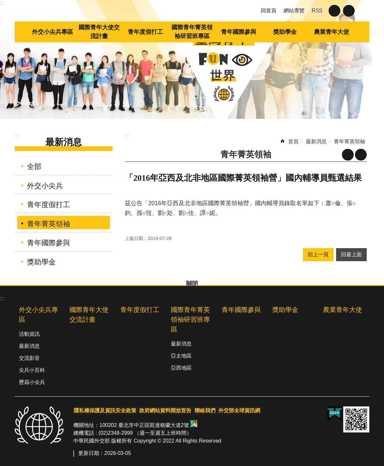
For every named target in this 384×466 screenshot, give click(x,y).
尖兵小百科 (32, 370)
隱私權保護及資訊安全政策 (104, 410)
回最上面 (351, 254)
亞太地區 (181, 356)
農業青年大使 (331, 32)
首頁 (293, 141)
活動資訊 (29, 334)
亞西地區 (181, 368)
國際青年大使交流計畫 (99, 31)
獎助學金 (285, 32)
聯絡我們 (203, 410)
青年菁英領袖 (48, 224)
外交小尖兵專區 (52, 32)
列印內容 (361, 155)
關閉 (334, 11)
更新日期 (88, 452)
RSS (317, 10)
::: (2, 3)
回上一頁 (318, 254)
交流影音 (29, 358)
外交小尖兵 (45, 186)
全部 (34, 166)
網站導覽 (294, 10)
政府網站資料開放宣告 (165, 410)
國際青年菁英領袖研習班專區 (192, 31)
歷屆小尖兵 (32, 382)
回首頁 (268, 10)
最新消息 (63, 142)
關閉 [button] (349, 11)
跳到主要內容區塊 (3, 3)
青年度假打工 (145, 32)
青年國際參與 (238, 32)
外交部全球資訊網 (237, 410)
